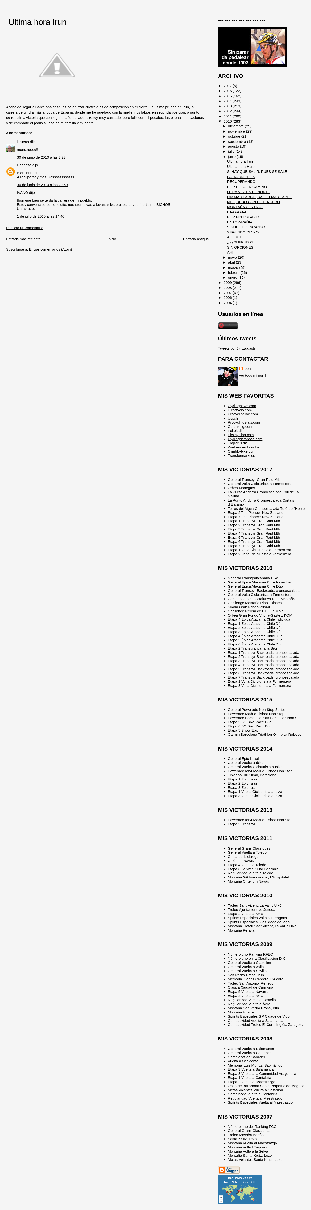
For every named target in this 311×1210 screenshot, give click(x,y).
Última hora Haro (241, 166)
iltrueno (23, 142)
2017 (228, 86)
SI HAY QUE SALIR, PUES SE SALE (257, 172)
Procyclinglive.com (243, 414)
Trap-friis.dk (237, 443)
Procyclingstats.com (244, 422)
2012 (228, 111)
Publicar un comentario (24, 228)
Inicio (112, 239)
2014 (228, 101)
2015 (228, 96)
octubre (234, 136)
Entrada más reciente (23, 239)
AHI (230, 252)
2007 (228, 293)
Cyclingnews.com (242, 406)
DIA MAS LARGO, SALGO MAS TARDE (259, 197)
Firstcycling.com (241, 435)
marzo (233, 267)
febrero (234, 272)
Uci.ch (233, 418)
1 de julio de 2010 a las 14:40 (40, 216)
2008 (228, 288)
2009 (228, 282)
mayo (233, 257)
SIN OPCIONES (240, 247)
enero (233, 277)
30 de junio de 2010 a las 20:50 (42, 185)
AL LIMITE (235, 237)
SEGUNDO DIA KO (243, 232)
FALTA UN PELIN (241, 177)
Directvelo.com (240, 410)
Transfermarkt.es (241, 455)
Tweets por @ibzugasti (236, 348)
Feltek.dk (235, 431)
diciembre (236, 126)
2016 (228, 91)
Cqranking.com (240, 426)
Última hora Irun (38, 22)
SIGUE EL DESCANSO (246, 227)
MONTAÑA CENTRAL (245, 207)
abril (232, 262)
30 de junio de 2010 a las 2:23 (41, 157)
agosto (234, 146)
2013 (228, 106)
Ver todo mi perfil (252, 375)
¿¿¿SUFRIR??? (240, 242)
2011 (228, 116)
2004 (228, 303)
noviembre (237, 131)
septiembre (237, 141)
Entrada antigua (196, 239)
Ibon (247, 369)
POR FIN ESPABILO (244, 217)
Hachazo (24, 165)
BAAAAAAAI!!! (239, 212)
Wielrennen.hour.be (243, 447)
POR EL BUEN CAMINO (247, 187)
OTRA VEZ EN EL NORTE (248, 192)
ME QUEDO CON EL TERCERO (253, 202)
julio (232, 151)
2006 (228, 298)
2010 (228, 121)
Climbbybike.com (242, 451)
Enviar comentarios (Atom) (50, 249)
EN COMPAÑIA (239, 222)
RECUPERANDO (241, 181)
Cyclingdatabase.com (245, 439)
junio (232, 156)
